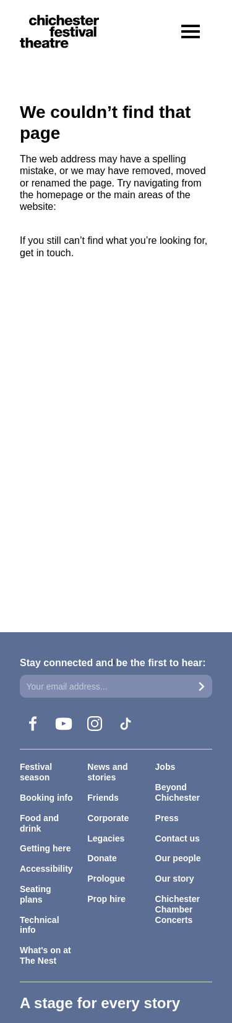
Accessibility (46, 869)
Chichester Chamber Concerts (177, 909)
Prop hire (106, 899)
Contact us (177, 838)
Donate (101, 858)
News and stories (107, 772)
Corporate (108, 818)
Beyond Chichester (177, 792)
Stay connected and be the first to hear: (113, 663)
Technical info (39, 925)
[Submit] (201, 686)
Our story (174, 878)
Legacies (105, 838)
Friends (103, 798)
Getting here (45, 848)
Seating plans (35, 894)
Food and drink (39, 823)
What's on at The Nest (45, 955)
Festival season (36, 772)
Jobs (165, 767)
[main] (116, 307)
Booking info (46, 798)
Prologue (106, 878)
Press (167, 818)
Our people (178, 858)
